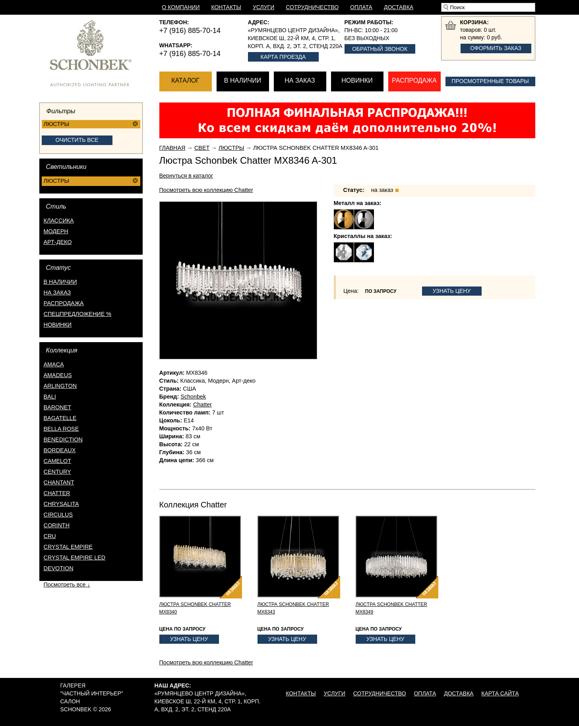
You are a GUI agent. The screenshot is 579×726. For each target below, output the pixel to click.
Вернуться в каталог (186, 175)
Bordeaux (60, 450)
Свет (201, 148)
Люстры (231, 148)
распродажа (64, 303)
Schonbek (193, 396)
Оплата (361, 7)
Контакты (226, 7)
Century (57, 472)
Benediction (63, 439)
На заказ (300, 80)
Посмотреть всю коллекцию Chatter (206, 190)
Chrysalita (61, 504)
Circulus (58, 514)
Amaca (54, 364)
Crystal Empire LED (75, 557)
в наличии (60, 282)
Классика (59, 220)
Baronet (58, 407)
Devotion (59, 568)
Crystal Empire (68, 547)
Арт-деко (58, 242)
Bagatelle (60, 418)
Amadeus (58, 375)
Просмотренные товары (490, 81)
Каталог (185, 80)
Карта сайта (500, 693)
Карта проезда (283, 57)
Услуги (263, 7)
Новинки (357, 80)
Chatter (57, 493)
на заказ (57, 292)
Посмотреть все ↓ (67, 584)
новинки (58, 324)
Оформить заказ (495, 48)
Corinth (57, 525)
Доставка (398, 7)
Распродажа (414, 80)
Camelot (58, 461)
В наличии (242, 80)
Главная (172, 148)
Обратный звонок (379, 49)
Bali (50, 396)
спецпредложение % (78, 314)
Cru (50, 536)
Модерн (56, 231)
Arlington (60, 386)
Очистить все (76, 140)
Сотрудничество (312, 7)
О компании (181, 7)
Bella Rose (61, 429)
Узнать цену (452, 291)
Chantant (59, 482)
